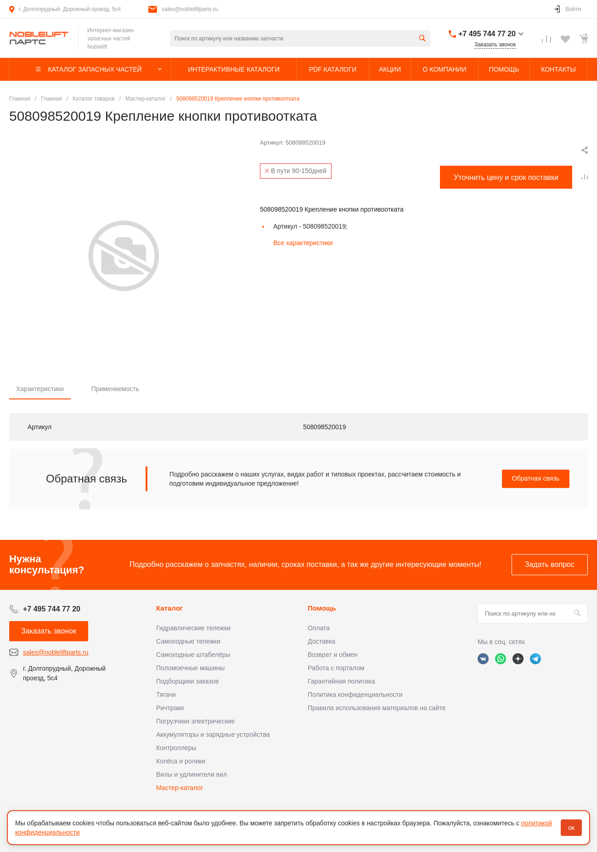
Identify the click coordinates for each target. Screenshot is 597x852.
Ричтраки (170, 708)
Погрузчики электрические (195, 721)
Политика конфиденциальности (355, 694)
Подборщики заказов (187, 681)
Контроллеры (176, 747)
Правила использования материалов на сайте (376, 708)
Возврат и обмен (333, 654)
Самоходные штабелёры (193, 654)
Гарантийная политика (341, 681)
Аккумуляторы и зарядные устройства (213, 734)
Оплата (319, 628)
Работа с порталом (336, 668)
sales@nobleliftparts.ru (190, 9)
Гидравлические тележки (193, 628)
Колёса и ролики (180, 761)
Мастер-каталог (179, 787)
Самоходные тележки (188, 641)
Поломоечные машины (190, 668)
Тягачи (166, 694)
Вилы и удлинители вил (191, 774)
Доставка (321, 641)
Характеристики (40, 388)
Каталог (169, 608)
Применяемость (115, 388)
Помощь (322, 608)
